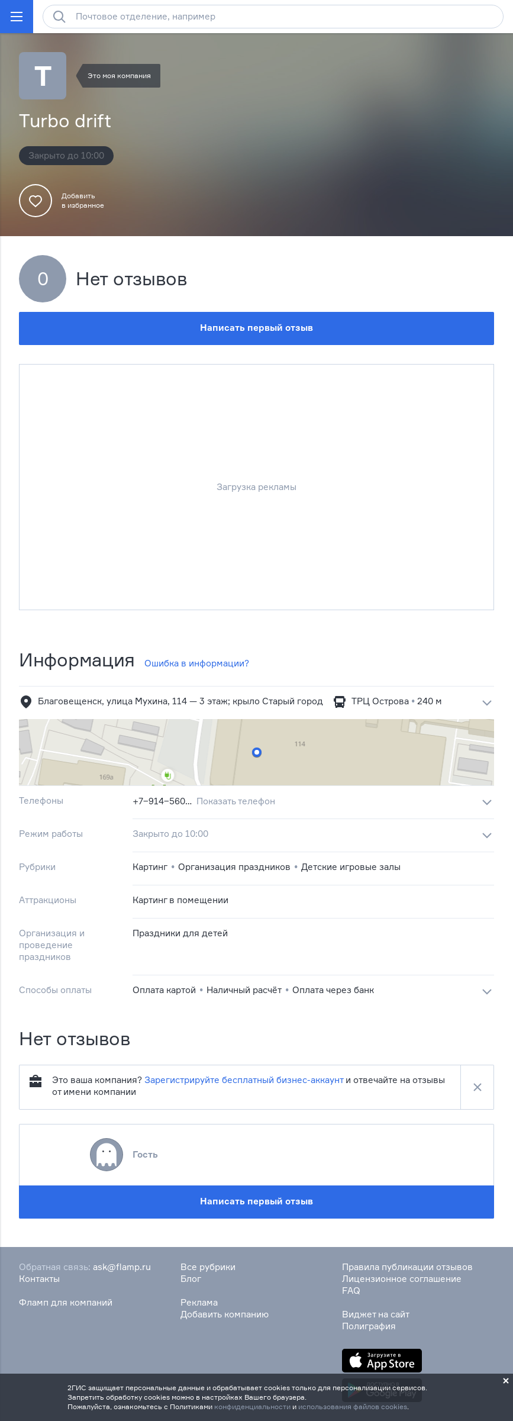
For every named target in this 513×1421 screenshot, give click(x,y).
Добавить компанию (224, 1314)
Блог (190, 1278)
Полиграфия (369, 1326)
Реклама (199, 1302)
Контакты (39, 1278)
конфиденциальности (252, 1406)
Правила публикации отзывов (407, 1266)
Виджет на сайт (375, 1314)
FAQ (351, 1290)
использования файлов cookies (352, 1406)
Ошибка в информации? (196, 663)
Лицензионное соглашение (402, 1278)
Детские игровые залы (351, 866)
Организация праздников (234, 866)
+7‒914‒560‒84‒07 (162, 801)
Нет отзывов (132, 278)
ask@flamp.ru (122, 1266)
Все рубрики (207, 1266)
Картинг (150, 866)
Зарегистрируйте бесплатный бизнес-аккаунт (243, 1079)
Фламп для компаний (65, 1302)
